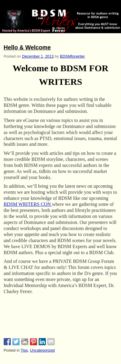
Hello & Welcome (27, 47)
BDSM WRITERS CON (28, 204)
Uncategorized (42, 350)
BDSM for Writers (33, 5)
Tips (24, 350)
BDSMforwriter (72, 56)
